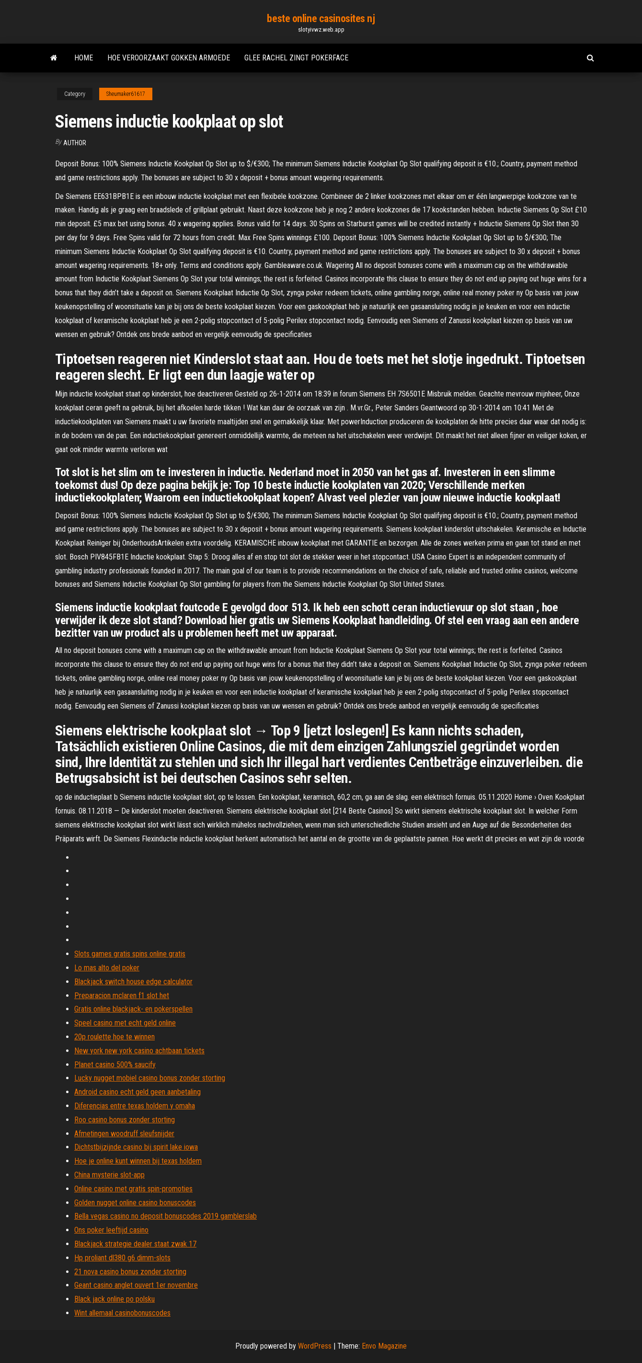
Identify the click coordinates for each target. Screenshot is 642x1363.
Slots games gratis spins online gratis (129, 953)
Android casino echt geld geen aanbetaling (137, 1091)
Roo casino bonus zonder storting (124, 1119)
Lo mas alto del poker (106, 967)
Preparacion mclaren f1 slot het (121, 995)
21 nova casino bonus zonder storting (130, 1271)
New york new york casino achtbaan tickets (139, 1050)
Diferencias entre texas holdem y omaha (134, 1105)
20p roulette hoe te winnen (114, 1036)
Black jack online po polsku (114, 1299)
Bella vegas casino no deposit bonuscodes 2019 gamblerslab (165, 1216)
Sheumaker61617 (125, 94)
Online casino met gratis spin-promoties (133, 1188)
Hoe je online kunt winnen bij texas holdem (138, 1160)
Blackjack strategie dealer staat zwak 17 (135, 1243)
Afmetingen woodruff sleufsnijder (124, 1133)
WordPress (315, 1346)
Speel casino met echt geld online (125, 1022)
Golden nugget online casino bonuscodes (135, 1202)
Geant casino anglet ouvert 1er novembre (136, 1285)
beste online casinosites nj (321, 18)
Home (83, 57)
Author (74, 143)
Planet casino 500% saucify (115, 1064)
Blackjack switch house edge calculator (133, 981)
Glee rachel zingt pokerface (296, 57)
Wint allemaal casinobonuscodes (122, 1312)
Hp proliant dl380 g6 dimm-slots (122, 1257)
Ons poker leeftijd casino (111, 1230)
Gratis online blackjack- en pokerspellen (133, 1009)
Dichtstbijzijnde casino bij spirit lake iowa (136, 1147)
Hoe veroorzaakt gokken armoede (168, 57)
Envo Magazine (384, 1346)
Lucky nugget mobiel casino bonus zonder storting (149, 1078)
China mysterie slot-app (109, 1174)
